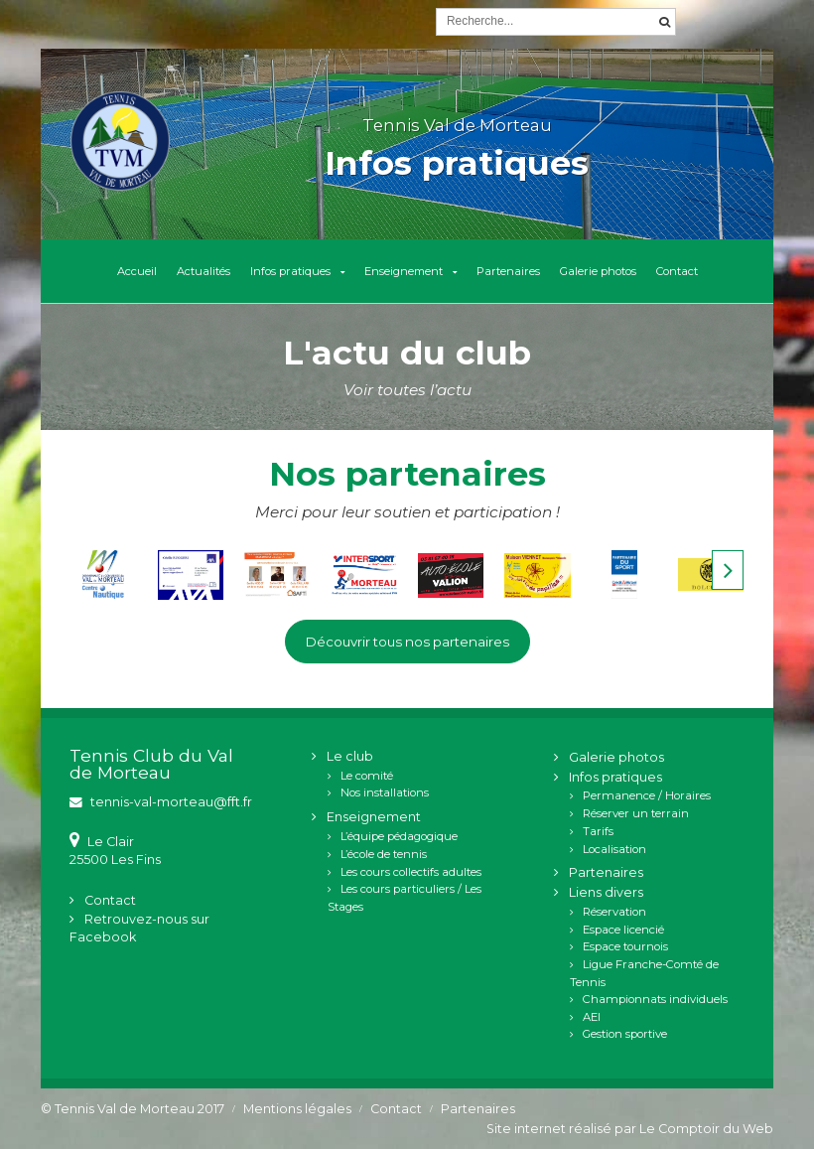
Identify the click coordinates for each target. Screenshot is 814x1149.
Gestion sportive (625, 1034)
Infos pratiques (290, 271)
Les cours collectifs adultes (410, 872)
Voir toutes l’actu (407, 389)
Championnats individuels (655, 999)
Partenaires (508, 271)
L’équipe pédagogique (399, 836)
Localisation (614, 849)
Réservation (614, 912)
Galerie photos (598, 271)
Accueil (137, 271)
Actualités (203, 271)
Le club (350, 756)
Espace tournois (625, 946)
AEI (592, 1017)
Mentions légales (297, 1108)
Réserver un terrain (636, 813)
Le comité (366, 776)
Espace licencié (623, 929)
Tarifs (598, 831)
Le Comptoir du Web (706, 1128)
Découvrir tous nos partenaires (407, 641)
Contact (677, 271)
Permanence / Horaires (647, 795)
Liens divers (606, 892)
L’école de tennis (383, 854)
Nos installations (384, 792)
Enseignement (403, 271)
